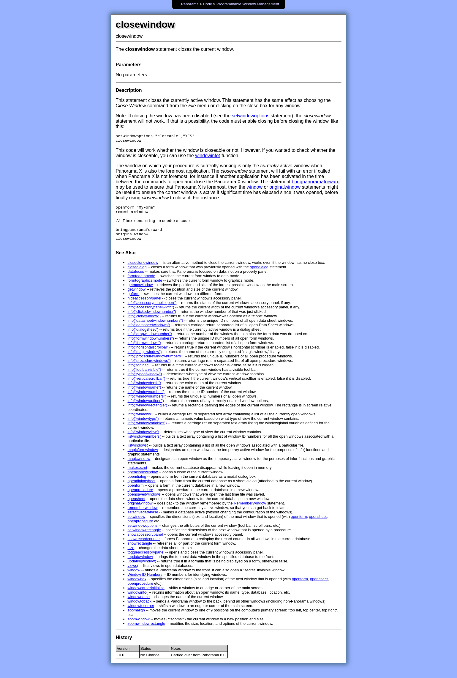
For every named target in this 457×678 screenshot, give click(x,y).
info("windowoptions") (146, 409)
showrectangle (140, 552)
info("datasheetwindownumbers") (155, 329)
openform (136, 494)
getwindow (137, 298)
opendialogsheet (142, 490)
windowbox (137, 588)
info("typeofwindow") (145, 383)
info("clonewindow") (144, 325)
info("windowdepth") (144, 392)
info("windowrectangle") (147, 414)
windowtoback (139, 610)
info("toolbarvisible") (144, 378)
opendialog (259, 276)
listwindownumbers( (144, 445)
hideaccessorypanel (144, 307)
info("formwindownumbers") (151, 347)
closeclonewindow (143, 271)
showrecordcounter (144, 547)
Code (207, 4)
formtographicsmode (145, 289)
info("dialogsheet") (143, 338)
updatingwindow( (142, 570)
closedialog (137, 276)
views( (133, 574)
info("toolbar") (139, 374)
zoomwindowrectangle (146, 632)
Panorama (190, 4)
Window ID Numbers (145, 583)
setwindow (137, 525)
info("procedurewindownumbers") (156, 365)
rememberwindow (143, 516)
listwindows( (138, 454)
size (131, 556)
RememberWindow (250, 512)
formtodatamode (141, 285)
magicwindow (139, 467)
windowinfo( (207, 157)
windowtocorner (141, 614)
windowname (139, 605)
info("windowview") (143, 441)
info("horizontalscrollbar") (149, 356)
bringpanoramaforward (315, 183)
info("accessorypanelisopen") (152, 311)
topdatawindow (140, 565)
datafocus (136, 280)
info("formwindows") (144, 351)
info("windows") (141, 423)
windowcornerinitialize (146, 597)
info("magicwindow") (145, 360)
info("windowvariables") (147, 432)
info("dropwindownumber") (150, 342)
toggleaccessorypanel (146, 561)
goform (134, 302)
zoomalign (136, 619)
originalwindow (285, 188)
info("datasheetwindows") (149, 334)
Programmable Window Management (247, 4)
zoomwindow (139, 628)
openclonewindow (143, 481)
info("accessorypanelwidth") (151, 316)
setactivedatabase (143, 521)
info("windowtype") (143, 427)
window (255, 188)
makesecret (137, 476)
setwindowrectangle (144, 539)
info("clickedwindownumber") (152, 320)
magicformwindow (143, 458)
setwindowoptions (250, 115)
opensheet (137, 507)
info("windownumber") (146, 400)
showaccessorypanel (145, 543)
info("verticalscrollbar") (146, 387)
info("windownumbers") (147, 405)
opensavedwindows (144, 503)
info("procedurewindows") (149, 369)
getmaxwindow (140, 293)
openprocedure (140, 498)
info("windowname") (144, 396)
